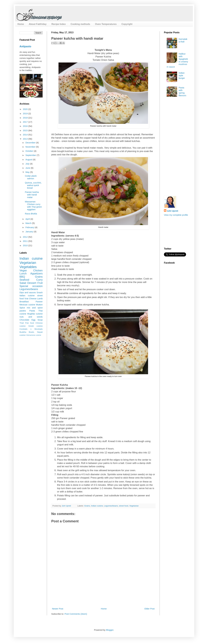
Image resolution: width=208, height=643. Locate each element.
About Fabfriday (38, 24)
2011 (25, 241)
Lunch (23, 273)
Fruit (40, 283)
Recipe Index (58, 24)
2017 (25, 122)
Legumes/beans (111, 506)
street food (123, 506)
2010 (25, 245)
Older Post (149, 608)
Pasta (32, 310)
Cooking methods (80, 24)
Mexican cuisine (27, 304)
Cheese (33, 298)
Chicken (38, 270)
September (31, 155)
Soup (40, 320)
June (28, 168)
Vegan (23, 270)
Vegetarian (134, 506)
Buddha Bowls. (27, 332)
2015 (25, 130)
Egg (33, 320)
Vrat (26, 298)
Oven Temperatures (106, 24)
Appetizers (36, 273)
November (30, 147)
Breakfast (24, 301)
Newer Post (57, 608)
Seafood (24, 279)
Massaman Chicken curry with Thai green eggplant (33, 205)
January (29, 231)
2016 (25, 126)
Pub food (29, 323)
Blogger (109, 630)
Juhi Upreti (172, 211)
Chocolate (24, 320)
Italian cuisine (27, 295)
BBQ (22, 276)
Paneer (39, 301)
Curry (39, 279)
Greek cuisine (35, 326)
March (28, 223)
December (30, 142)
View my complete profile (176, 215)
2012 (25, 237)
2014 (25, 134)
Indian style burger (182, 75)
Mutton (39, 304)
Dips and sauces (27, 292)
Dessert (31, 283)
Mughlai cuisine (35, 313)
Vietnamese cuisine (33, 335)
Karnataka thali (183, 40)
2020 (25, 109)
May (27, 172)
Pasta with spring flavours (182, 91)
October (29, 151)
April (27, 219)
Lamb (40, 298)
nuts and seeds (31, 316)
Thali (21, 323)
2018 (25, 117)
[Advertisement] (103, 596)
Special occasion (31, 286)
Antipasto (25, 46)
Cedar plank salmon (31, 177)
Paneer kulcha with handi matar (32, 194)
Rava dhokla (31, 213)
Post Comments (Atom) (76, 614)
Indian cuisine (97, 506)
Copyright (126, 24)
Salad (22, 283)
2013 (25, 139)
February (30, 227)
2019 (25, 113)
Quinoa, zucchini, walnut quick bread (33, 185)
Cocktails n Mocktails (31, 329)
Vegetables (28, 267)
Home (20, 24)
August (29, 159)
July (27, 163)
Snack (40, 292)
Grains (87, 506)
